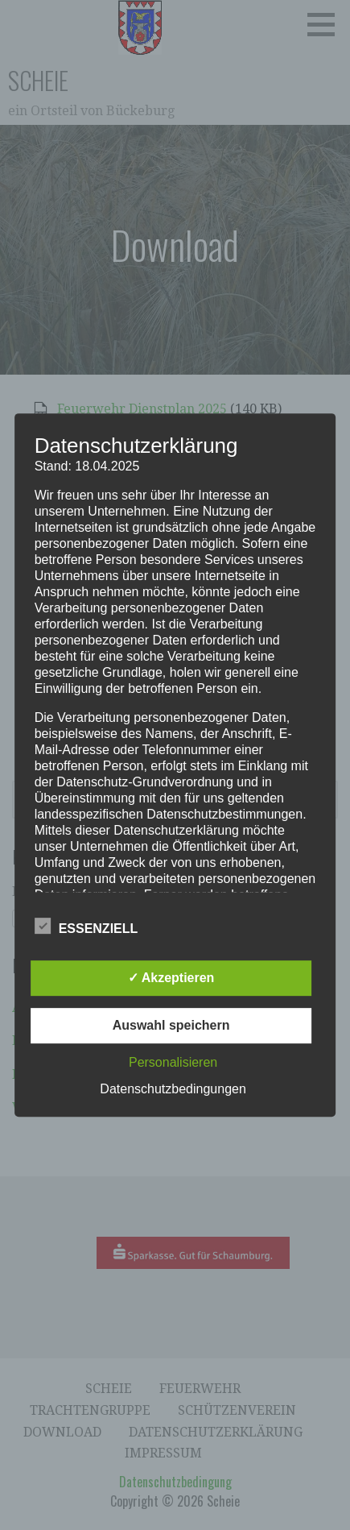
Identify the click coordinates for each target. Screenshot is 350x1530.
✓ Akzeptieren (171, 978)
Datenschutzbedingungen (172, 1089)
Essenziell (86, 925)
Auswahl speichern (171, 1025)
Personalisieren (173, 1062)
